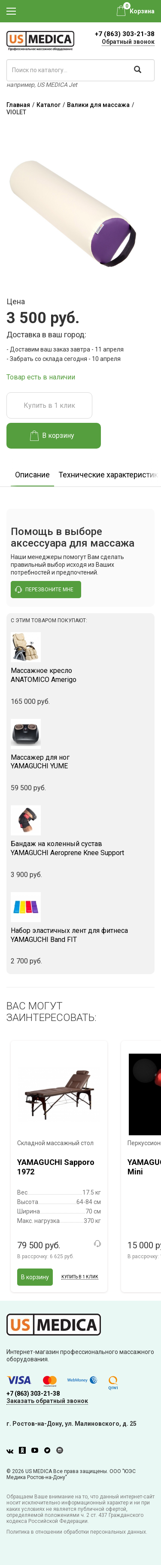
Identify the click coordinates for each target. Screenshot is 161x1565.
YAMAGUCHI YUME (80, 761)
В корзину (52, 436)
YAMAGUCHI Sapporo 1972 (55, 1167)
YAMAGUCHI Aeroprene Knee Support (80, 848)
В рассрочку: (45, 1256)
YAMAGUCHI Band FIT (80, 935)
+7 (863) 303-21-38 (125, 34)
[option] (32, 472)
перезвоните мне (44, 589)
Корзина (142, 11)
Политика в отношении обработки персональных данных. (76, 1532)
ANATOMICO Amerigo (80, 675)
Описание (32, 474)
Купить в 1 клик (49, 405)
